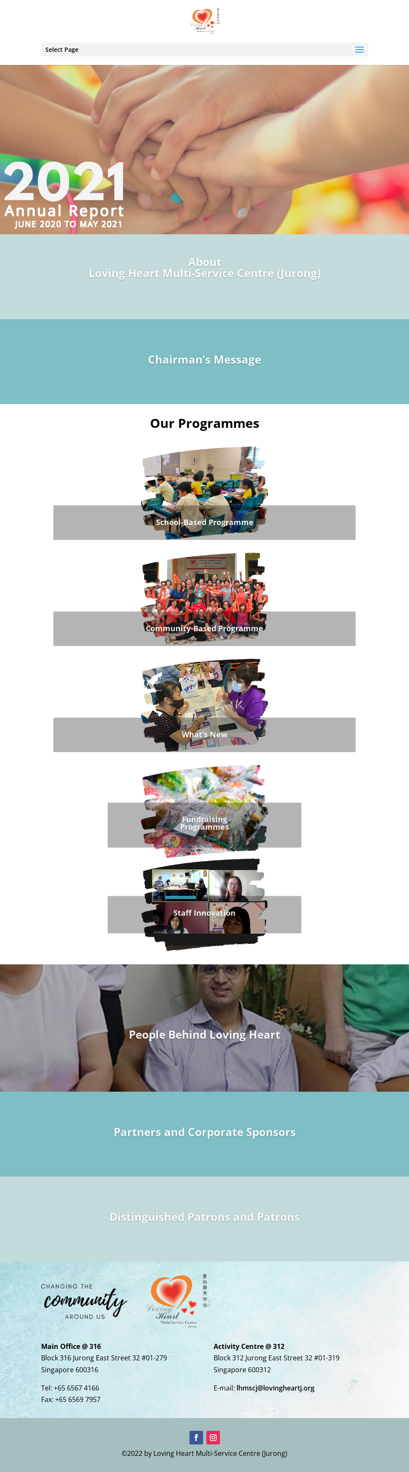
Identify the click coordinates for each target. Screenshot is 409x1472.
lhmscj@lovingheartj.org (275, 1388)
